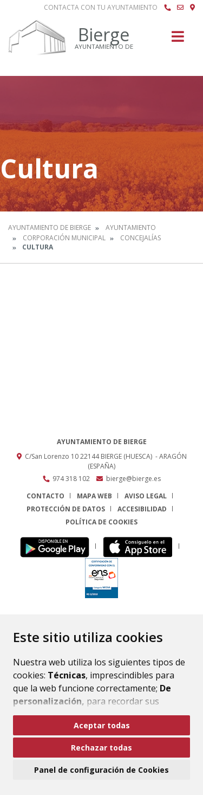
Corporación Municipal (64, 237)
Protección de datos (66, 509)
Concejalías (140, 237)
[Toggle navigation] (178, 40)
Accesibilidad (142, 509)
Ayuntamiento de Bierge (49, 227)
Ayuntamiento (131, 227)
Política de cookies (101, 522)
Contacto (45, 496)
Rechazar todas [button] (101, 747)
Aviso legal (146, 496)
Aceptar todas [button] (102, 725)
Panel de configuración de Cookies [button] (101, 770)
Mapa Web (94, 496)
